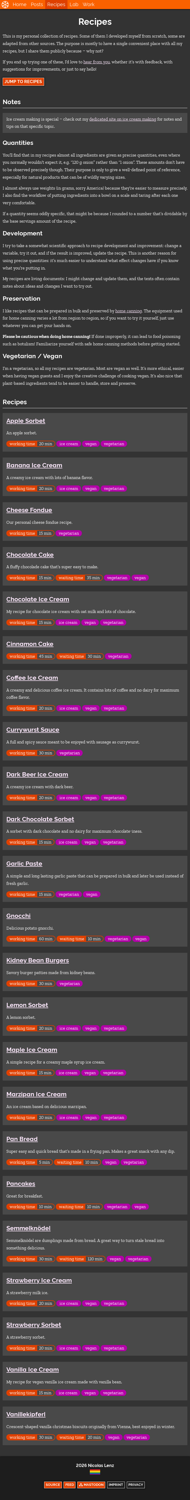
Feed (69, 1485)
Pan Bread (22, 1138)
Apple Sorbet (25, 420)
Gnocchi (18, 915)
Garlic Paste (24, 863)
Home (20, 4)
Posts (37, 4)
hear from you (96, 61)
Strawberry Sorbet (33, 1324)
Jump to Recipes (23, 81)
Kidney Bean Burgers (37, 960)
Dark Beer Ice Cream (37, 774)
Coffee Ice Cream (32, 677)
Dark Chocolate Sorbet (40, 819)
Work (89, 4)
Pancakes (20, 1183)
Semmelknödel (28, 1228)
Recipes (56, 4)
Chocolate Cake (30, 554)
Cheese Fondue (29, 509)
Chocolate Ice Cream (37, 599)
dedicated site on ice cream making (122, 119)
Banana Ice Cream (34, 465)
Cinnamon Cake (29, 643)
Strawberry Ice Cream (39, 1280)
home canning (128, 310)
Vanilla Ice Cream (32, 1369)
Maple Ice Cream (31, 1049)
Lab (74, 4)
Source (53, 1485)
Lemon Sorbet (27, 1005)
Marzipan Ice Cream (36, 1094)
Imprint (116, 1485)
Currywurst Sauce (32, 729)
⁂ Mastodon (91, 1485)
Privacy (135, 1485)
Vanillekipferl (25, 1414)
